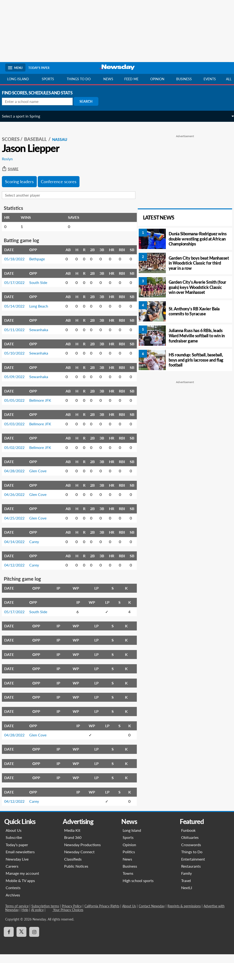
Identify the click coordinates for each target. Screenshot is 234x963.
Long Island (18, 79)
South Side (41, 278)
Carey (37, 550)
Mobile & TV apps (20, 889)
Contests (13, 896)
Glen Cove (41, 479)
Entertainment (193, 867)
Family (186, 882)
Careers (12, 875)
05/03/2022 (18, 426)
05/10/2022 (18, 348)
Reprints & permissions (184, 915)
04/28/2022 (18, 479)
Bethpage (40, 254)
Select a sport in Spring (24, 116)
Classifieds (73, 867)
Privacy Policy (72, 915)
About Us (13, 839)
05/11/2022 (18, 325)
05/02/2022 (18, 454)
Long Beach (42, 301)
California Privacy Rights (101, 915)
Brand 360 (72, 846)
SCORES (14, 135)
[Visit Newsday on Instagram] (34, 941)
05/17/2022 (18, 278)
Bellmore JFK (40, 397)
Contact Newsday (152, 915)
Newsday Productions (82, 853)
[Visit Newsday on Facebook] (9, 941)
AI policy (37, 919)
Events (210, 79)
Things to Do (191, 860)
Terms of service (17, 915)
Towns (128, 882)
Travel (186, 889)
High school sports (138, 889)
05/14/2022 (18, 301)
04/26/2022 (18, 503)
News (108, 79)
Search (89, 101)
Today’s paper (17, 853)
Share (13, 164)
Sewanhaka (42, 325)
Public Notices (76, 875)
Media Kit (72, 839)
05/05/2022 (18, 398)
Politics (129, 860)
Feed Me (131, 79)
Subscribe (14, 846)
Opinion (157, 79)
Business (184, 79)
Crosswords (191, 853)
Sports (48, 79)
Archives (13, 903)
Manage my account (22, 882)
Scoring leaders (22, 177)
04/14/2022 (18, 550)
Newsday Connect (79, 860)
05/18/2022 (18, 254)
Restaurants (191, 875)
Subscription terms (45, 915)
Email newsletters (20, 860)
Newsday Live (17, 867)
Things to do (79, 79)
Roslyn (10, 154)
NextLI (186, 896)
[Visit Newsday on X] (21, 941)
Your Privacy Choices (67, 919)
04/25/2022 (18, 526)
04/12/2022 (18, 573)
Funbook (188, 839)
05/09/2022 (18, 372)
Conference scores (62, 177)
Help (24, 919)
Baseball (39, 135)
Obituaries (190, 846)
